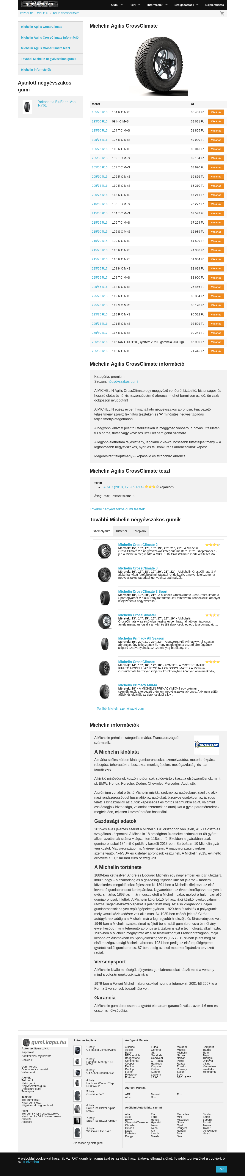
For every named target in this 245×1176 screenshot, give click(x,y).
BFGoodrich (132, 1055)
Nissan (181, 1122)
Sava (180, 1074)
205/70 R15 (99, 176)
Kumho (155, 1071)
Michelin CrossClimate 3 (138, 568)
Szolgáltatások (184, 4)
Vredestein (209, 1066)
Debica (129, 1066)
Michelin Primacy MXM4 (137, 685)
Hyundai (156, 1122)
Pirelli (180, 1060)
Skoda (206, 1114)
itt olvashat (30, 1162)
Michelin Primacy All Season (141, 638)
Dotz (154, 1097)
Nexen (181, 1055)
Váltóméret (28, 1072)
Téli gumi (27, 1080)
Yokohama (209, 1071)
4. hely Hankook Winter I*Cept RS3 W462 (100, 1083)
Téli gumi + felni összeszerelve (40, 1113)
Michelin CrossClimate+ (137, 615)
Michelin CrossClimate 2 (138, 545)
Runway (182, 1069)
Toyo (206, 1055)
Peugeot (182, 1128)
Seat (179, 1136)
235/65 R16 (99, 342)
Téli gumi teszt (30, 1099)
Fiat (153, 1114)
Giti (153, 1052)
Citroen (129, 1128)
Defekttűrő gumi (31, 1088)
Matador (182, 1047)
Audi (128, 1116)
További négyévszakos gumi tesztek (117, 509)
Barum (129, 1052)
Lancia (155, 1133)
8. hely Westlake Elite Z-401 (99, 1130)
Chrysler (130, 1125)
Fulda (154, 1047)
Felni (133, 4)
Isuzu (154, 1125)
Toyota (207, 1125)
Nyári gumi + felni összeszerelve (41, 1116)
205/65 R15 (99, 158)
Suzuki (207, 1122)
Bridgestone (132, 1058)
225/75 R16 (99, 314)
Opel (180, 1125)
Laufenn (156, 1074)
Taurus (207, 1049)
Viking (206, 1063)
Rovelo (181, 1066)
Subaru (207, 1119)
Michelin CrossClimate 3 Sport (143, 591)
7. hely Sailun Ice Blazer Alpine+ (101, 1119)
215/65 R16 (99, 222)
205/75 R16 (99, 185)
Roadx (181, 1063)
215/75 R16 (99, 250)
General (156, 1049)
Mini (179, 1116)
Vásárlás (216, 112)
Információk (155, 4)
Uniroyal (208, 1060)
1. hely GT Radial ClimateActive (101, 1048)
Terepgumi (28, 1091)
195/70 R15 (99, 130)
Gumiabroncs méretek (35, 1069)
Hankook (156, 1063)
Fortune (130, 1077)
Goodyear (157, 1058)
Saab (180, 1133)
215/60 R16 (99, 204)
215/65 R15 (99, 213)
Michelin (182, 1052)
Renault (181, 1130)
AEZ (127, 1094)
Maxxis (181, 1049)
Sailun (181, 1071)
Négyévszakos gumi (34, 1086)
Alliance (130, 1047)
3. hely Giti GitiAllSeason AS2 (100, 1071)
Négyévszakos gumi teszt (37, 1105)
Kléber (155, 1069)
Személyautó (101, 531)
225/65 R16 (99, 287)
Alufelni (26, 1119)
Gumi (114, 4)
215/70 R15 (99, 231)
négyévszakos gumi (123, 381)
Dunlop (129, 1069)
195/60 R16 (99, 121)
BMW (128, 1119)
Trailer (206, 1128)
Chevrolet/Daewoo (136, 1122)
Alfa (127, 1114)
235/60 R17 (99, 332)
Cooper (129, 1063)
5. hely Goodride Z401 (95, 1093)
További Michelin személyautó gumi (120, 708)
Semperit (208, 1047)
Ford (154, 1116)
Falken (129, 1071)
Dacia (128, 1130)
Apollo (129, 1049)
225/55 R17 (99, 268)
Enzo (180, 1094)
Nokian (181, 1058)
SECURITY (184, 1077)
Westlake (208, 1069)
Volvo (206, 1133)
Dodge (129, 1136)
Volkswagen (210, 1130)
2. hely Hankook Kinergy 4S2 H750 (99, 1061)
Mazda (155, 1136)
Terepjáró (139, 531)
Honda (155, 1119)
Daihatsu (130, 1133)
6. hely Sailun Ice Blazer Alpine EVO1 (100, 1108)
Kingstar (156, 1066)
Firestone (131, 1074)
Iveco (154, 1128)
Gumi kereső (29, 1066)
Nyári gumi (28, 1083)
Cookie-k (27, 1060)
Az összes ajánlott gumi (88, 1143)
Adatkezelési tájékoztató (36, 1056)
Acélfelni (27, 1121)
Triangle (208, 1058)
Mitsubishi (183, 1119)
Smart (206, 1116)
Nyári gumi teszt (31, 1102)
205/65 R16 (99, 167)
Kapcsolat (28, 1052)
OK (222, 1169)
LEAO (154, 1077)
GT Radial (157, 1060)
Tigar (206, 1052)
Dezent (155, 1094)
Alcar (128, 1097)
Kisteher (121, 531)
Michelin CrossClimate (136, 662)
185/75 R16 (99, 112)
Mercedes (183, 1114)
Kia (153, 1130)
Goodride (156, 1055)
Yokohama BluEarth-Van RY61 (56, 103)
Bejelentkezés (214, 4)
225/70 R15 (99, 296)
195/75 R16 (99, 139)
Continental (132, 1060)
